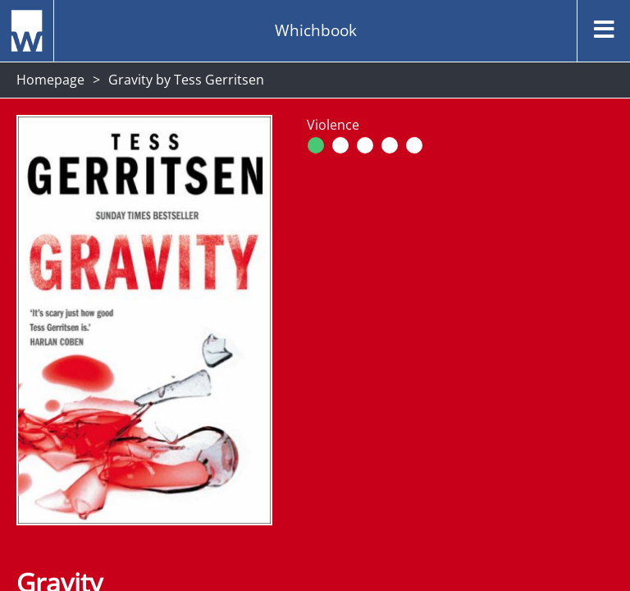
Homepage (50, 80)
